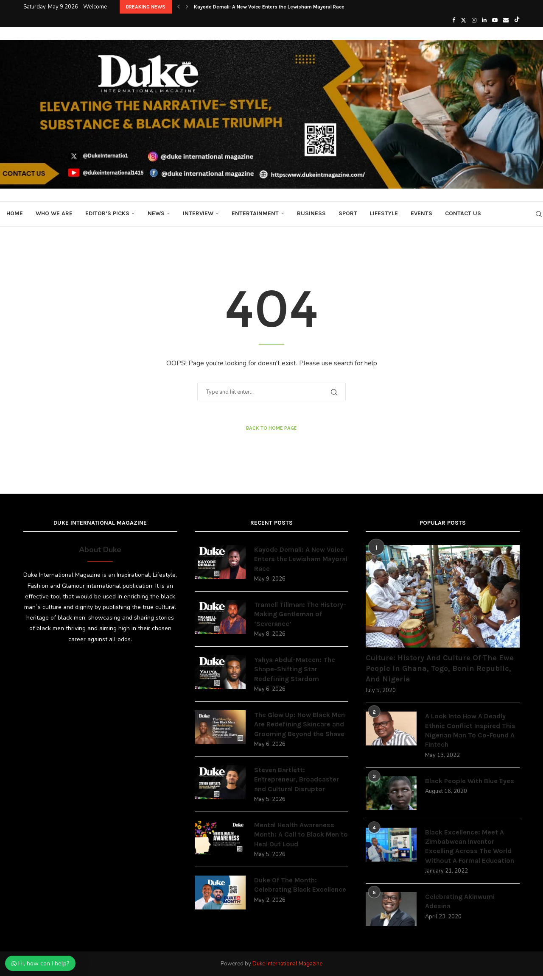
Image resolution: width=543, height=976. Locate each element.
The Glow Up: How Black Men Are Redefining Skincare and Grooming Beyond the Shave (299, 724)
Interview (198, 213)
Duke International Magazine (287, 964)
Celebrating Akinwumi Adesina (460, 901)
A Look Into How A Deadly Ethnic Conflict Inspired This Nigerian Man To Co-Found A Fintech (470, 730)
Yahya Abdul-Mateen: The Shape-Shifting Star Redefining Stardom (294, 669)
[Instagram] (474, 20)
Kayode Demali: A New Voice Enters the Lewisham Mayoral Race (269, 7)
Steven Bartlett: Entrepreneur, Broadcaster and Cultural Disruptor (296, 779)
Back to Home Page (271, 428)
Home (14, 213)
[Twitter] (463, 20)
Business (311, 213)
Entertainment (255, 213)
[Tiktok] (517, 20)
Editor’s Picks (107, 213)
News (156, 213)
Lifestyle (384, 213)
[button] (178, 7)
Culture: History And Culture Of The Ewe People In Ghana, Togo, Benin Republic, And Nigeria (440, 668)
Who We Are (54, 213)
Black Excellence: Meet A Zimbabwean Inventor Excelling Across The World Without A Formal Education (469, 846)
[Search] (539, 214)
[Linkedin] (484, 20)
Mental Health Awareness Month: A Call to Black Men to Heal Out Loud (301, 834)
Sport (348, 213)
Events (421, 213)
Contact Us (463, 213)
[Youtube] (495, 20)
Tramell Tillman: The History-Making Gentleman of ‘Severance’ (300, 614)
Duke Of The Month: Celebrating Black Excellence (300, 884)
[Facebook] (453, 20)
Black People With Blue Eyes (469, 781)
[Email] (506, 20)
